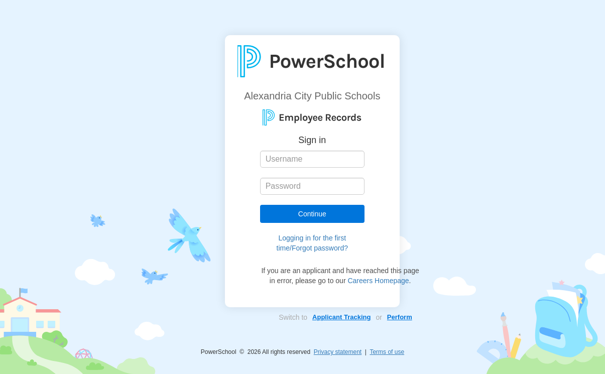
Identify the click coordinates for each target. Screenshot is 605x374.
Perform (399, 317)
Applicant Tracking (341, 317)
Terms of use (387, 351)
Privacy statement (337, 351)
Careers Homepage (378, 281)
